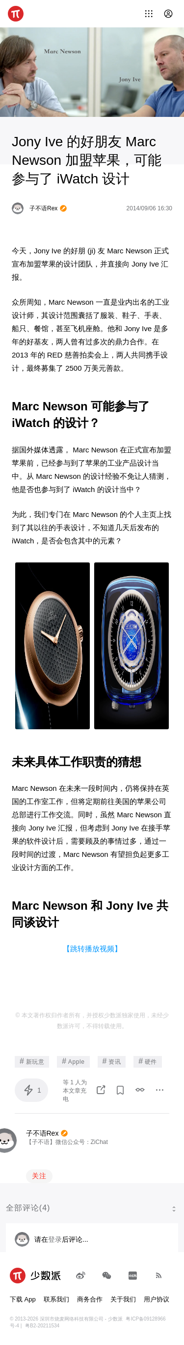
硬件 (147, 1061)
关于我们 (123, 1299)
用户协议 (156, 1299)
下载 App (23, 1299)
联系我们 (56, 1299)
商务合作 (90, 1299)
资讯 (112, 1061)
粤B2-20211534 (42, 1325)
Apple (73, 1061)
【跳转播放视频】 (92, 948)
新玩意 (32, 1061)
